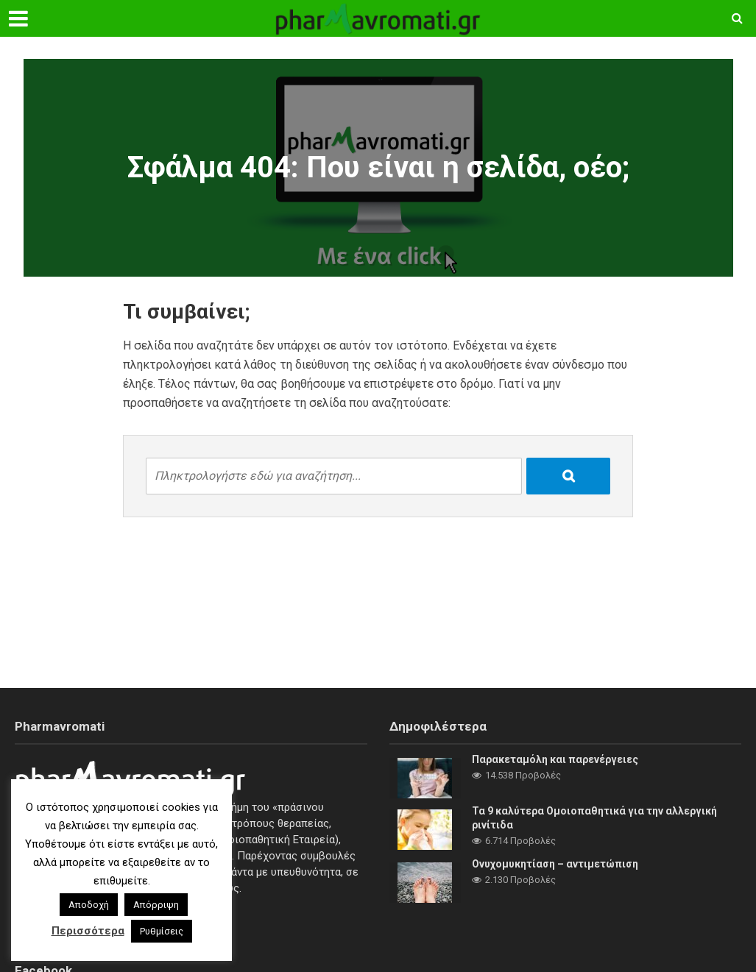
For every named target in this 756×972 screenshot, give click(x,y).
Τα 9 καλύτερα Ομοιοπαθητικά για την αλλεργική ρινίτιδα (594, 818)
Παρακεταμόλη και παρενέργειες (555, 759)
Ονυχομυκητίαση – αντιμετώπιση (555, 864)
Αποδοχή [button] (88, 904)
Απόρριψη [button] (156, 904)
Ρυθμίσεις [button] (161, 931)
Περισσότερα (88, 930)
